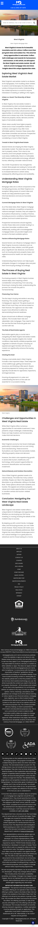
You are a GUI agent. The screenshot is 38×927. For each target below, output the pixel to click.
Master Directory (19, 578)
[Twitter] (35, 754)
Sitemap (19, 596)
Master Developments (19, 581)
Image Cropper (19, 575)
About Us (19, 548)
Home (19, 569)
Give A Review (19, 566)
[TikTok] (16, 754)
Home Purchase (19, 572)
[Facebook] (2, 754)
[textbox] (19, 22)
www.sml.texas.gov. (27, 831)
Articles (19, 551)
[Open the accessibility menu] (33, 922)
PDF (19, 584)
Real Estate (19, 590)
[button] (34, 22)
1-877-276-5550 (23, 811)
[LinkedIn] (12, 754)
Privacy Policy (19, 587)
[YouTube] (21, 754)
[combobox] (19, 22)
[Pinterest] (31, 754)
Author (19, 554)
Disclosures (19, 563)
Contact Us (19, 557)
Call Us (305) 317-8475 (18, 8)
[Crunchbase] (26, 754)
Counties (19, 560)
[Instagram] (7, 754)
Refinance (19, 593)
